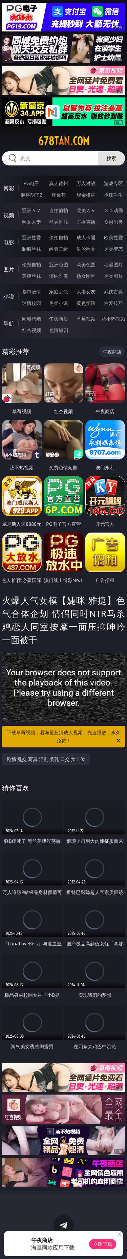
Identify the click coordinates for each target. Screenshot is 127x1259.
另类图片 (113, 276)
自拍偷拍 (58, 210)
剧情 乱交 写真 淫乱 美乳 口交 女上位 (46, 759)
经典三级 (58, 249)
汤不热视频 (113, 318)
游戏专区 (113, 183)
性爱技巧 (113, 303)
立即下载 (102, 1244)
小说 (8, 296)
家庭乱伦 (58, 291)
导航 (8, 323)
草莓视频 (86, 318)
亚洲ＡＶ (31, 210)
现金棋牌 (86, 195)
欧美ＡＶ (86, 210)
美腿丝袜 (31, 276)
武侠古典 (113, 291)
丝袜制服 (58, 222)
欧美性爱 (113, 237)
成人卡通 (86, 237)
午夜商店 (58, 318)
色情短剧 (58, 330)
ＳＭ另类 (113, 222)
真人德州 (58, 183)
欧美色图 (86, 264)
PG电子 (31, 183)
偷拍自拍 (58, 237)
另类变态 (113, 249)
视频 (8, 215)
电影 (8, 242)
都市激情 (31, 291)
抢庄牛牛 (113, 195)
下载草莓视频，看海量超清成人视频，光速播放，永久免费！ (64, 737)
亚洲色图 (58, 264)
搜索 (111, 158)
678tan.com (63, 141)
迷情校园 (31, 303)
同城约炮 (31, 318)
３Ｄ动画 (113, 210)
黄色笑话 (86, 303)
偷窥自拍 (31, 264)
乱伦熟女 (86, 249)
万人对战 (86, 183)
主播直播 (86, 222)
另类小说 (58, 303)
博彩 (8, 188)
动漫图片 (113, 264)
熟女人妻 (31, 222)
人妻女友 (86, 291)
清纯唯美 (58, 276)
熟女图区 (86, 276)
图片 (8, 269)
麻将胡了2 (31, 195)
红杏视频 (31, 330)
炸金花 (58, 195)
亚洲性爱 (31, 237)
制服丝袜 (31, 249)
